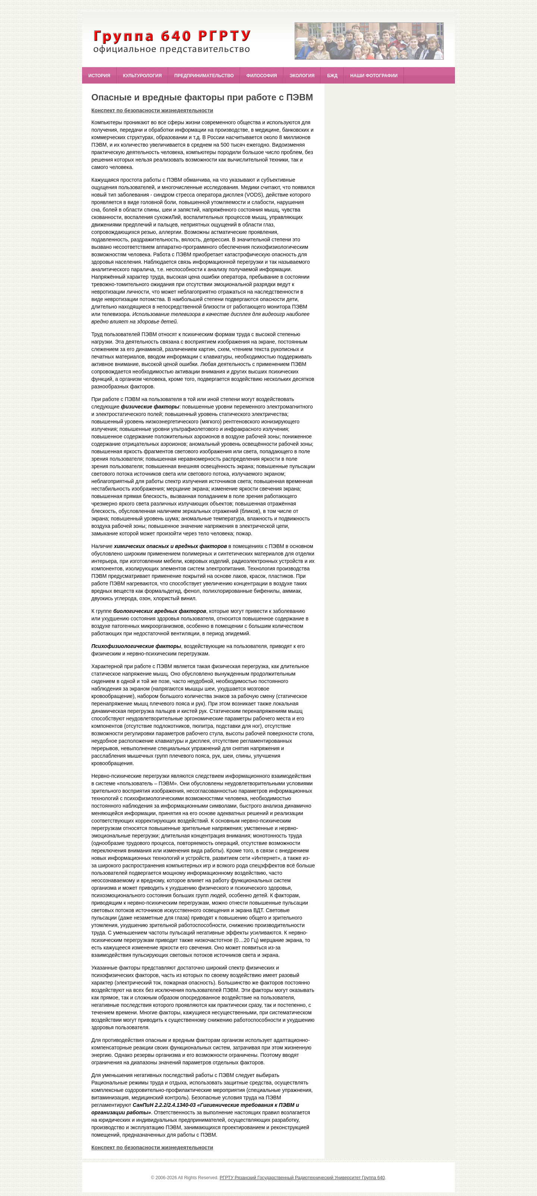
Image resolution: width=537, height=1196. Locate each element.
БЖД (332, 75)
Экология (302, 75)
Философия (261, 75)
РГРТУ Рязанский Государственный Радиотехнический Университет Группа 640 (302, 1177)
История (99, 75)
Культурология (142, 75)
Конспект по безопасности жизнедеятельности (152, 110)
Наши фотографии (374, 75)
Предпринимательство (204, 75)
